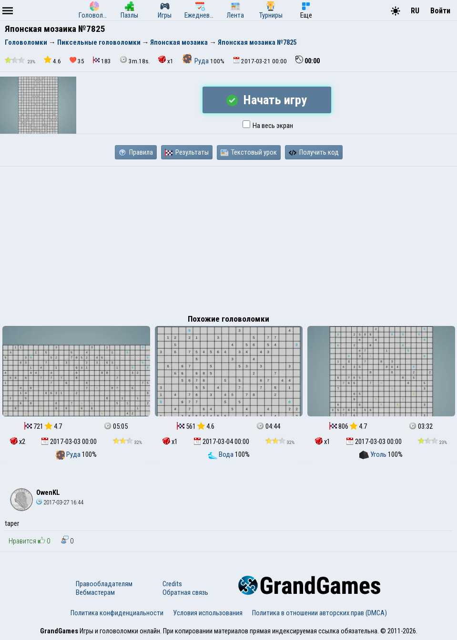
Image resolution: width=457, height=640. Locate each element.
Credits (172, 584)
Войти (440, 10)
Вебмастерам (95, 592)
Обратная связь (185, 592)
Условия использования (208, 613)
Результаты (187, 152)
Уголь (373, 454)
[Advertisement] (228, 238)
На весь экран (268, 125)
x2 (17, 441)
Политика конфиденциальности (117, 613)
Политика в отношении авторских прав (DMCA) (319, 613)
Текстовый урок (249, 152)
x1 (165, 60)
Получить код (314, 152)
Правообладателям (104, 584)
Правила (136, 152)
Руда (196, 61)
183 (102, 61)
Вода (221, 454)
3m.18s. (135, 60)
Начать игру (266, 100)
